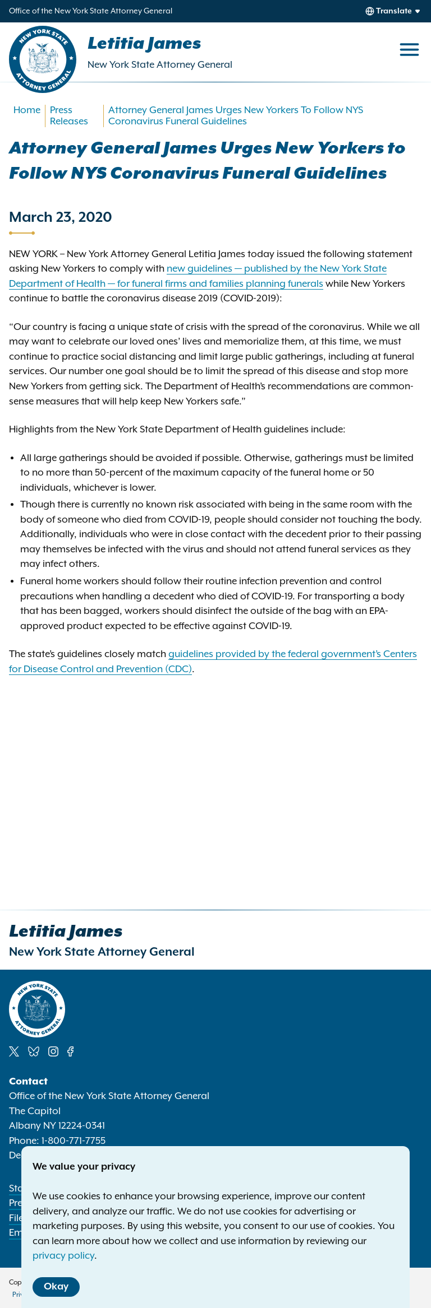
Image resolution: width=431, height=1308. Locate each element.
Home (26, 110)
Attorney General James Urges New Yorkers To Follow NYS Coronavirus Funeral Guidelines (235, 116)
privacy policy (63, 1256)
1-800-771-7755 (74, 1141)
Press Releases (69, 116)
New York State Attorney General (160, 65)
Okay (56, 1286)
